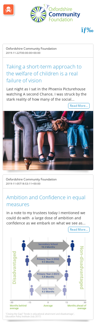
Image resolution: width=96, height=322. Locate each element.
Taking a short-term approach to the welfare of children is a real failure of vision (44, 73)
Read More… (79, 106)
